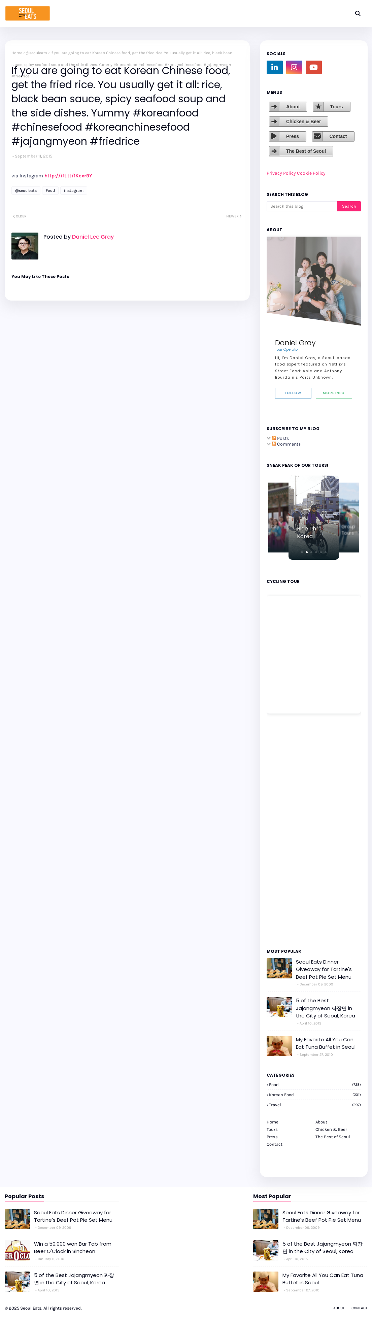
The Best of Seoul (306, 151)
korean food (315, 1094)
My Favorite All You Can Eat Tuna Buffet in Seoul (326, 1043)
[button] (302, 552)
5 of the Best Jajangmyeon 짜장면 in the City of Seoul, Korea (325, 1008)
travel (315, 1104)
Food (50, 190)
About (293, 106)
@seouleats (36, 52)
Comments (286, 444)
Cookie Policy (311, 173)
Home (16, 52)
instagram (73, 190)
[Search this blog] (302, 206)
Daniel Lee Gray (92, 237)
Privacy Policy (281, 173)
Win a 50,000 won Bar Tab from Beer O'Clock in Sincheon (72, 1247)
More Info (334, 393)
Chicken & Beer (303, 121)
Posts (280, 438)
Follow (293, 393)
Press (292, 136)
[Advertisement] (287, 831)
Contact (338, 136)
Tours (336, 106)
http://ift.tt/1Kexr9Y (68, 176)
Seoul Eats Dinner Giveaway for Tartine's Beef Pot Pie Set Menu (324, 969)
